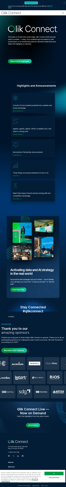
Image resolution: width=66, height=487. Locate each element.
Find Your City (18, 290)
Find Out (15, 175)
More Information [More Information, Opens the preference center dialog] (54, 477)
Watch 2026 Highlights (19, 61)
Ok (54, 473)
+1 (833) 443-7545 (13, 452)
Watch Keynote (18, 111)
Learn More (16, 155)
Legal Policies (35, 485)
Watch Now (33, 425)
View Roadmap (18, 134)
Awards (11, 462)
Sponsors (11, 467)
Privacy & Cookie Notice (24, 485)
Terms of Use (44, 485)
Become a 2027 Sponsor (14, 350)
